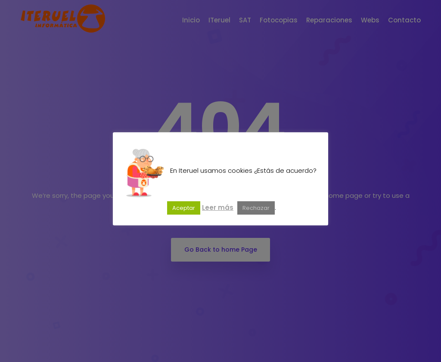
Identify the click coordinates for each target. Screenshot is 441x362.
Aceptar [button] (183, 208)
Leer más (217, 207)
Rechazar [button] (256, 208)
